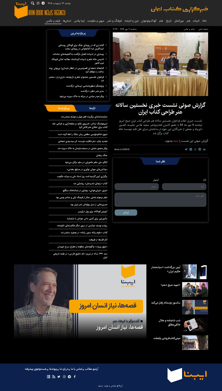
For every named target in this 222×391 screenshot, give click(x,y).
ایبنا (179, 9)
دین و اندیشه (132, 20)
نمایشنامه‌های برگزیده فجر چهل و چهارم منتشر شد (84, 117)
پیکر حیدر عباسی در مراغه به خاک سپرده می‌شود (81, 96)
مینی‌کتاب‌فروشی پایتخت (166, 338)
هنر (188, 20)
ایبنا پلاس (79, 20)
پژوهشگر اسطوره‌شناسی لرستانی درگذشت (85, 86)
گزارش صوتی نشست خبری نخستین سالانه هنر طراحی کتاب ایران (160, 108)
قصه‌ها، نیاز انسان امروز (119, 327)
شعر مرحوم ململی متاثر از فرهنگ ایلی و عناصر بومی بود (81, 197)
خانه (204, 20)
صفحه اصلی (203, 29)
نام (204, 180)
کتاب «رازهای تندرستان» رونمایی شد (90, 183)
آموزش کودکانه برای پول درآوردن (92, 211)
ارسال (126, 212)
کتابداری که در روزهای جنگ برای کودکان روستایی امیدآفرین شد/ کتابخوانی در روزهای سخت (81, 47)
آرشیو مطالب (91, 369)
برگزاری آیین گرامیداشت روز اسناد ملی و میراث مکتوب (82, 176)
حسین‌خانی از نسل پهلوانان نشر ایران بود (88, 204)
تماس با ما (76, 369)
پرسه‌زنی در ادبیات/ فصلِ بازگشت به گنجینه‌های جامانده (78, 54)
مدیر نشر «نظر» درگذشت (92, 91)
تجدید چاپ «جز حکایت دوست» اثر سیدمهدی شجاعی (82, 141)
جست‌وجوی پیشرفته (35, 369)
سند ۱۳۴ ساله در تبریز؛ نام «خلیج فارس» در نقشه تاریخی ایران (80, 255)
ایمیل (156, 180)
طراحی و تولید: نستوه (110, 386)
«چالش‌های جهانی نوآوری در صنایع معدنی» (87, 169)
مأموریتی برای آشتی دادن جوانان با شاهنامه (87, 219)
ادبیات (196, 20)
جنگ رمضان (101, 155)
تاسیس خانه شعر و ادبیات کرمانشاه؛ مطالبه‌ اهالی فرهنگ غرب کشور (78, 61)
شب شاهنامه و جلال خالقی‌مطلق (169, 322)
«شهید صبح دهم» (170, 285)
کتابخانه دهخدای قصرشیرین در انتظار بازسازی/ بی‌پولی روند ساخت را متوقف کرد (76, 70)
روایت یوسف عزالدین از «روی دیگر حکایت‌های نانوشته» (82, 226)
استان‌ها (67, 20)
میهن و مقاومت (95, 20)
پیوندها (53, 369)
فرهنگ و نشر (114, 20)
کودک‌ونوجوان (148, 20)
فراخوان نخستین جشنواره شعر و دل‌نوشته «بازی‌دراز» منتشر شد (76, 78)
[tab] (92, 108)
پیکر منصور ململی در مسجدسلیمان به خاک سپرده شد (82, 148)
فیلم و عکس (53, 20)
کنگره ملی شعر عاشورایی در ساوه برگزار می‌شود (86, 162)
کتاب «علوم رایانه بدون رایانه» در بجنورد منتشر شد (84, 232)
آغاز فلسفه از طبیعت (98, 240)
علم (161, 20)
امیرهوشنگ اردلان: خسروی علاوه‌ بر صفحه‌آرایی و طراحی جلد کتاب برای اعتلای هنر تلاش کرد (79, 125)
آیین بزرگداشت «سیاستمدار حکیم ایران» (165, 269)
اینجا (175, 141)
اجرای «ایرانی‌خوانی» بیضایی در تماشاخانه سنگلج (85, 190)
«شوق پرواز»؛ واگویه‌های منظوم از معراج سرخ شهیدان (82, 247)
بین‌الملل (179, 20)
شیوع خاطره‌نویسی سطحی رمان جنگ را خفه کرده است (82, 134)
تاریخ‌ (169, 20)
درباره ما (64, 369)
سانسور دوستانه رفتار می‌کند (165, 302)
